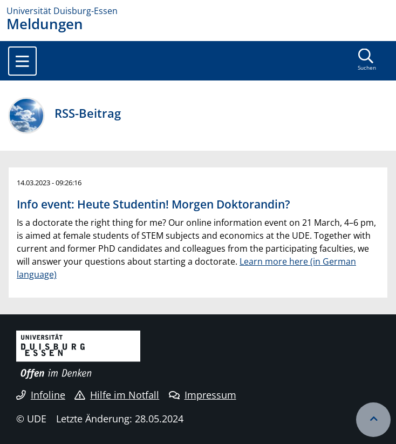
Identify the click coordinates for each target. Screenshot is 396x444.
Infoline (40, 394)
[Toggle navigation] (22, 61)
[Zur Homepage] (198, 10)
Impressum (202, 394)
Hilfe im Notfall (116, 394)
